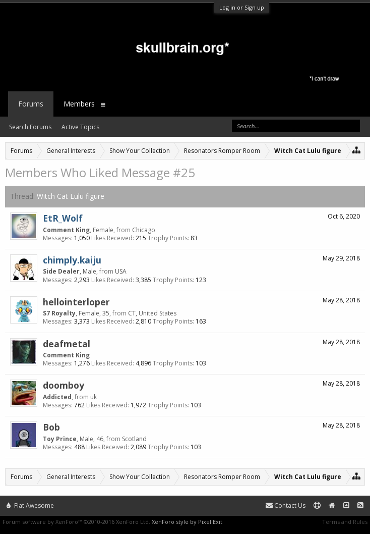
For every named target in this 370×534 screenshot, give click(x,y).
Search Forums (30, 127)
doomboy (63, 385)
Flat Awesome (30, 505)
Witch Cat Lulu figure (70, 196)
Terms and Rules (344, 521)
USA (121, 271)
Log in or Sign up (241, 7)
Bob (51, 427)
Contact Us (285, 505)
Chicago (143, 230)
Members (79, 104)
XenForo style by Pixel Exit (187, 521)
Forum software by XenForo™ (76, 521)
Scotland (134, 439)
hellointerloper (76, 302)
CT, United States (152, 313)
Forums (30, 104)
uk (93, 397)
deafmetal (66, 344)
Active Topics (80, 127)
